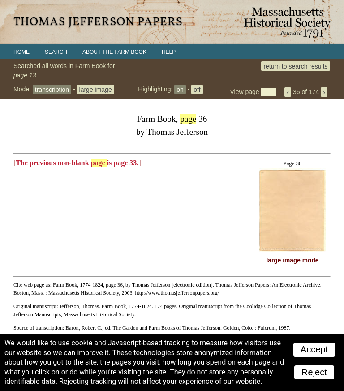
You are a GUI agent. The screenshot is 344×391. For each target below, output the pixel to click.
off (197, 89)
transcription (52, 89)
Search (56, 52)
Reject (314, 372)
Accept (314, 349)
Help (169, 52)
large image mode (293, 260)
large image (95, 89)
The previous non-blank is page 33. (77, 163)
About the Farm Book (114, 52)
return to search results (295, 65)
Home (21, 52)
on (180, 89)
